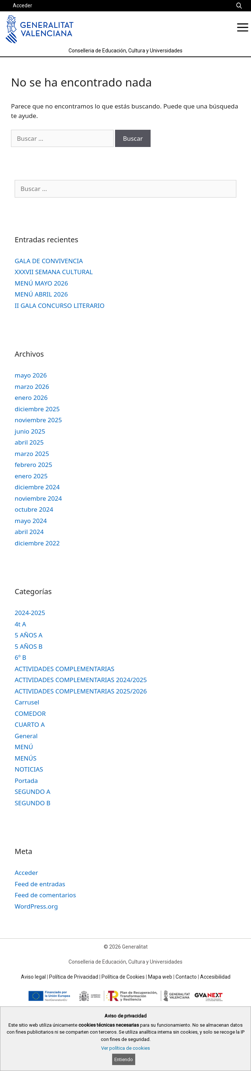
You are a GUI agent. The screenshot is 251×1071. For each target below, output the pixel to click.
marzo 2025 (32, 453)
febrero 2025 (33, 464)
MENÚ (24, 747)
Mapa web (160, 977)
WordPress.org (36, 906)
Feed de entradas (40, 884)
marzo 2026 (32, 386)
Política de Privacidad (73, 977)
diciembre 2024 (37, 487)
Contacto (186, 977)
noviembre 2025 (38, 420)
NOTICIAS (29, 769)
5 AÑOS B (29, 646)
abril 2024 (29, 531)
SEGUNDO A (32, 791)
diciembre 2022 (37, 543)
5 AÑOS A (29, 635)
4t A (20, 624)
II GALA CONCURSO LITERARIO (59, 305)
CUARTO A (30, 724)
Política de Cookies (123, 977)
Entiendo (123, 1059)
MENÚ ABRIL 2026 (41, 294)
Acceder (22, 5)
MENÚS (26, 758)
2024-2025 (30, 612)
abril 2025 (29, 442)
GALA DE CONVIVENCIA (49, 261)
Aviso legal (33, 977)
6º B (20, 657)
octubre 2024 (34, 509)
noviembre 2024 (38, 498)
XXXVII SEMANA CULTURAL (54, 272)
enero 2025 (31, 476)
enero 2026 (31, 397)
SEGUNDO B (33, 803)
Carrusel (27, 702)
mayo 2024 (31, 520)
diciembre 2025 (37, 409)
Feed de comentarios (45, 895)
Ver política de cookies (125, 1048)
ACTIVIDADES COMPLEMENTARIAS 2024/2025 (81, 680)
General (26, 736)
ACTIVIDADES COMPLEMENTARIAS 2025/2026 (81, 691)
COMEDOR (30, 713)
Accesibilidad (215, 977)
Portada (26, 780)
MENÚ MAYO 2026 (41, 283)
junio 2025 (30, 431)
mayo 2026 (31, 375)
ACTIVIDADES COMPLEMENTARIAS (64, 669)
